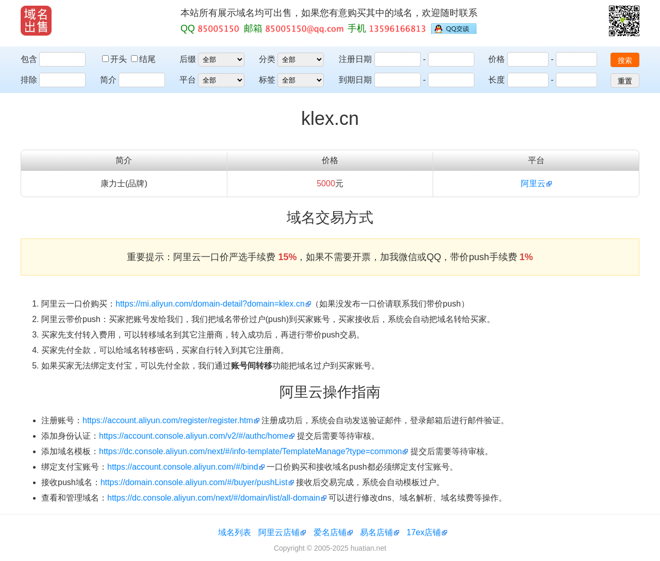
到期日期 (355, 79)
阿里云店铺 (279, 532)
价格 (496, 59)
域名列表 (234, 532)
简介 (108, 79)
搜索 (625, 60)
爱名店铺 (330, 532)
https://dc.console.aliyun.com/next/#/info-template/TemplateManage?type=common (250, 451)
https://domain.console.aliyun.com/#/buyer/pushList (194, 482)
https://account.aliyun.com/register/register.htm (167, 420)
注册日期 (355, 59)
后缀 (187, 59)
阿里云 (533, 183)
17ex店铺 (424, 532)
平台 (187, 79)
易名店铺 (376, 532)
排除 (29, 79)
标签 (267, 79)
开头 (115, 59)
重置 (625, 81)
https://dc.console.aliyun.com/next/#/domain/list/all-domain (213, 497)
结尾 (143, 59)
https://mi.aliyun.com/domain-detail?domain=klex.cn (210, 303)
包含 (29, 59)
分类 (267, 59)
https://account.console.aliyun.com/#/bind (182, 466)
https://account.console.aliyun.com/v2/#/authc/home (193, 435)
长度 (496, 79)
